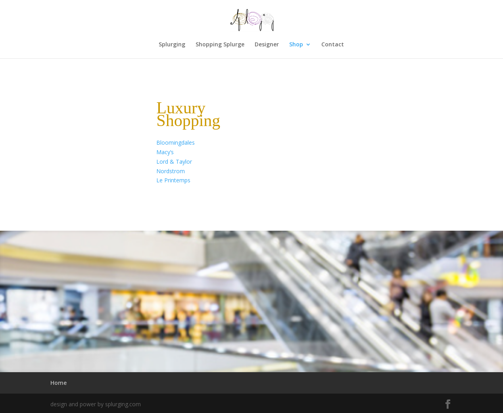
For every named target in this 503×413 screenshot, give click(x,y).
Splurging (172, 45)
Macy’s (165, 152)
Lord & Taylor (174, 161)
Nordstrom (170, 171)
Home (58, 382)
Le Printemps (173, 180)
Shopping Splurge (220, 45)
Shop (296, 45)
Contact (332, 45)
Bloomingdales (175, 142)
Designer (267, 45)
